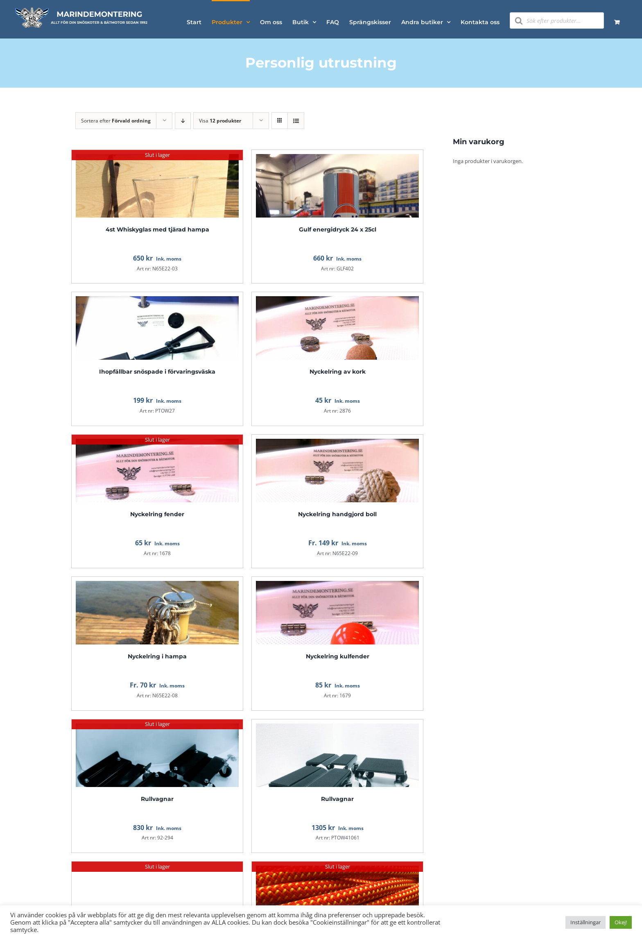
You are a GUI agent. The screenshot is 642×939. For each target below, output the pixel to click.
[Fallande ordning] (183, 120)
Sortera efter (116, 120)
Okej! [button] (621, 922)
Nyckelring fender (157, 514)
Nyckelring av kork (338, 371)
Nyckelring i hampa (157, 656)
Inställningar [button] (585, 922)
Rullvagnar (157, 799)
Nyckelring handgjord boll (337, 514)
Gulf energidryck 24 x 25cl (337, 229)
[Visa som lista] (296, 121)
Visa (220, 120)
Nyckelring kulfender (337, 656)
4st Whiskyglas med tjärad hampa (157, 229)
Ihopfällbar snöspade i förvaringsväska (157, 371)
